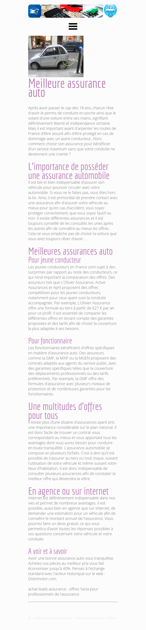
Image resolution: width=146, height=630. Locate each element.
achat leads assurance (47, 589)
